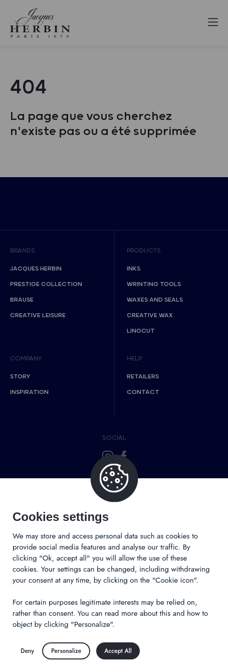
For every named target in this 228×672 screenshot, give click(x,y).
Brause (22, 300)
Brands (22, 250)
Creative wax (150, 315)
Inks (133, 269)
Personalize (66, 650)
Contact (143, 392)
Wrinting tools (154, 284)
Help (134, 358)
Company (26, 358)
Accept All (117, 650)
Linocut (141, 331)
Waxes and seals (155, 300)
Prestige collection (46, 284)
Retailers (143, 376)
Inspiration (29, 392)
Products (144, 250)
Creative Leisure (38, 315)
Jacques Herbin (36, 269)
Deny (27, 650)
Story (20, 376)
